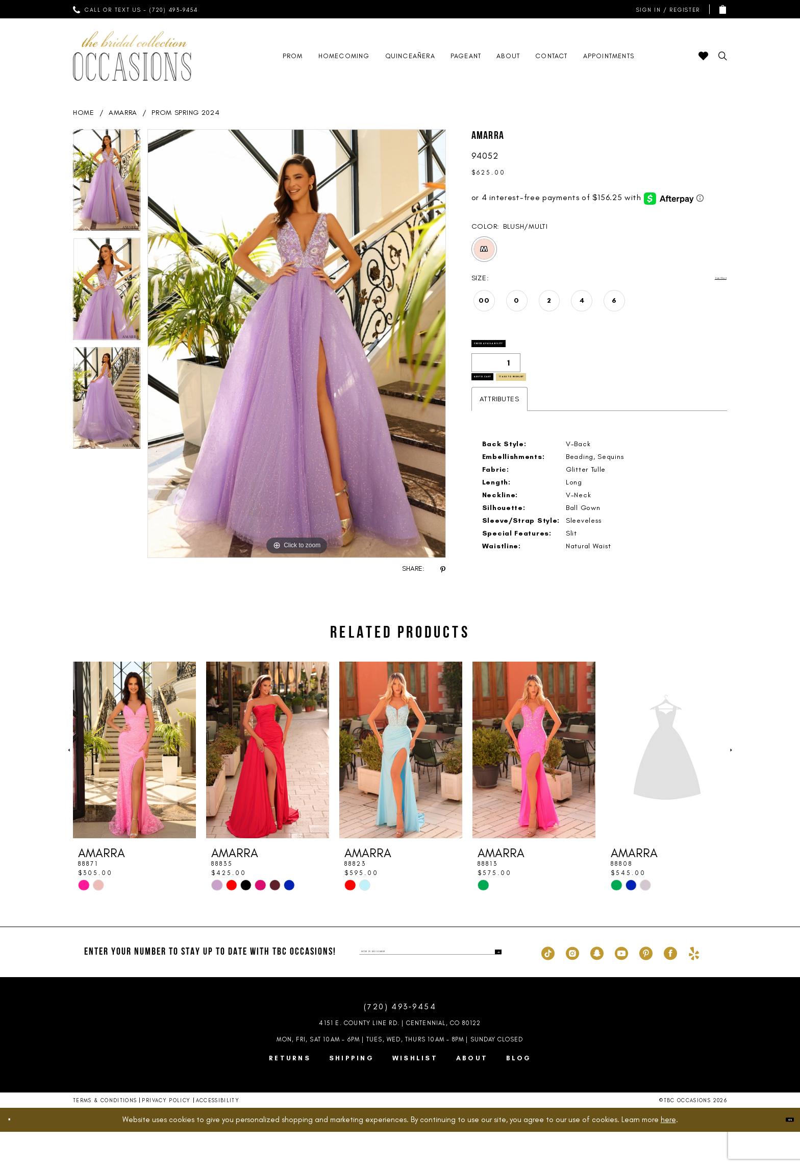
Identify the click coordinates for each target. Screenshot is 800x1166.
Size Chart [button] (708, 278)
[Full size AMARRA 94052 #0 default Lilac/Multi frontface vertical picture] (296, 343)
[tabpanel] (106, 183)
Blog (518, 1092)
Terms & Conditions (105, 1134)
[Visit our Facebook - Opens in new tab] (670, 986)
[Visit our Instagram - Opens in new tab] (572, 986)
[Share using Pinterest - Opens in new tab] (443, 569)
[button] (665, 9)
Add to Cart (507, 404)
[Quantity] (495, 378)
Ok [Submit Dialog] (782, 1153)
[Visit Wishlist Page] (703, 56)
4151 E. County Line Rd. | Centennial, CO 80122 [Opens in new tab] (400, 1057)
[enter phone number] (430, 986)
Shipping (351, 1092)
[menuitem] (135, 9)
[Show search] (722, 56)
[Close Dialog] (16, 1154)
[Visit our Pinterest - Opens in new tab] (646, 986)
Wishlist (415, 1092)
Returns (290, 1092)
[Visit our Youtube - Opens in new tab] (621, 986)
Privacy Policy (166, 1134)
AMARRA (123, 112)
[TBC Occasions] (132, 56)
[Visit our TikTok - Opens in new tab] (548, 986)
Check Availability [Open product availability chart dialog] (523, 351)
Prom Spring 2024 (185, 112)
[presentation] (134, 784)
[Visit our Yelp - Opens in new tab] (694, 986)
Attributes (499, 433)
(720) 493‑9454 (400, 1041)
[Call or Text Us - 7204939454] (135, 9)
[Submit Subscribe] (493, 986)
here (668, 1153)
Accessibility (218, 1134)
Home (83, 112)
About (472, 1092)
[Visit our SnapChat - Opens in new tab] (597, 986)
